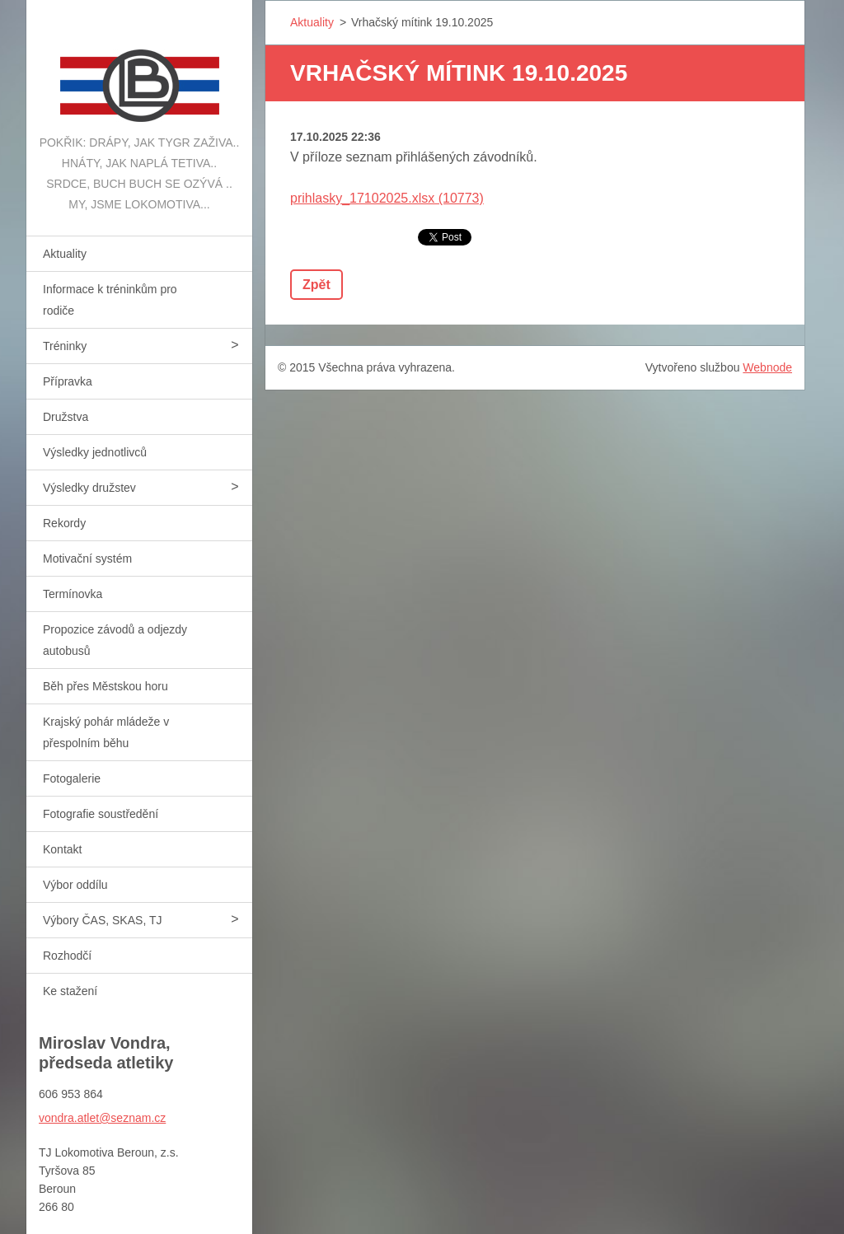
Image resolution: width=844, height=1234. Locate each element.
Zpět (316, 285)
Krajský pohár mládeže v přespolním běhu (106, 732)
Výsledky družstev (89, 487)
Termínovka (72, 594)
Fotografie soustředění (100, 813)
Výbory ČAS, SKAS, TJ (102, 920)
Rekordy (64, 523)
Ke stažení (70, 991)
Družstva (65, 416)
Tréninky (65, 346)
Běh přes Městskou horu (105, 686)
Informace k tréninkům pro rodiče (110, 300)
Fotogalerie (72, 778)
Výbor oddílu (75, 884)
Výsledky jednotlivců (95, 452)
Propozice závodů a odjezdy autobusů (115, 640)
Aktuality (65, 253)
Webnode (767, 367)
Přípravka (67, 381)
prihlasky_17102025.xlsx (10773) (387, 198)
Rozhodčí (67, 955)
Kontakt (62, 849)
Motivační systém (87, 558)
